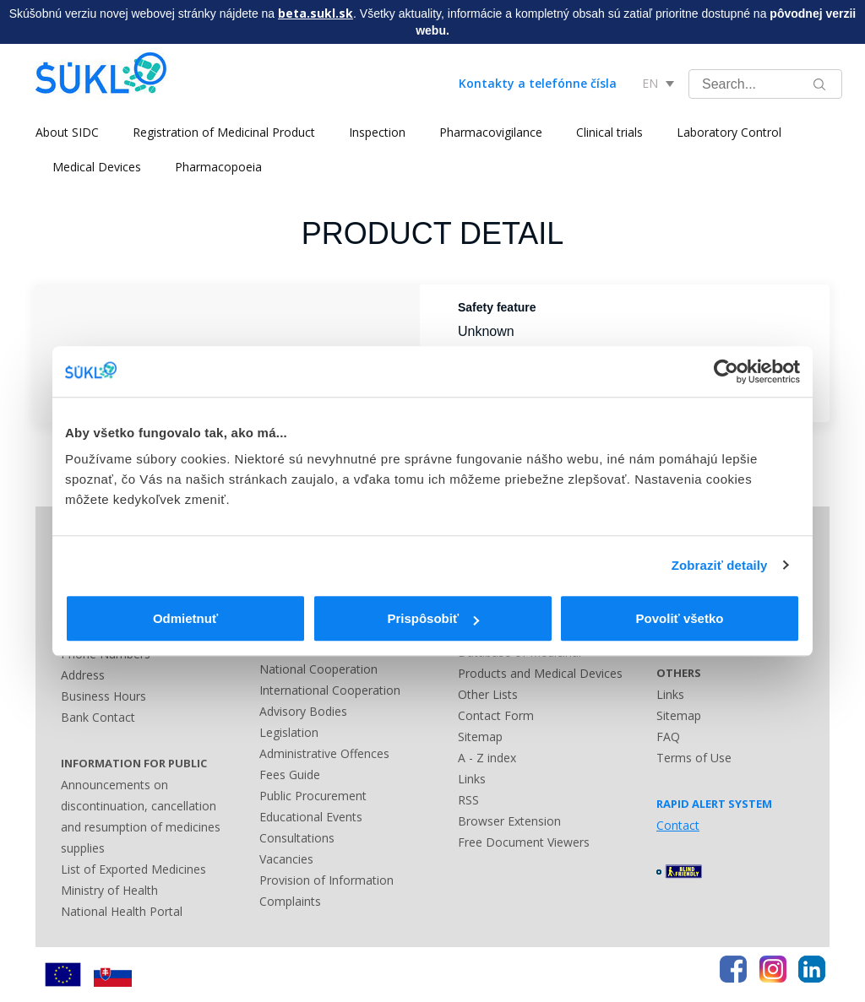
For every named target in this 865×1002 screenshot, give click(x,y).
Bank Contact (98, 717)
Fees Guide (289, 774)
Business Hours (103, 696)
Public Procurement (313, 796)
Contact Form (496, 715)
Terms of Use (694, 758)
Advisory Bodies (303, 711)
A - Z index (487, 758)
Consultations (297, 838)
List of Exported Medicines (133, 869)
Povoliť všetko (680, 618)
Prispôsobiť (433, 618)
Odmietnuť (185, 618)
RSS (468, 800)
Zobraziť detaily (720, 565)
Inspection (377, 132)
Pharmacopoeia (218, 167)
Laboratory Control (729, 132)
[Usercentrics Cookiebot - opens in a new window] (726, 371)
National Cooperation (318, 669)
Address (83, 675)
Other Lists (488, 694)
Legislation (288, 732)
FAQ (668, 736)
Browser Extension (509, 821)
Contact (677, 825)
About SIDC (67, 132)
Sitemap (480, 736)
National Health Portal (121, 911)
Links (472, 779)
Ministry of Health (109, 890)
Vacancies (286, 859)
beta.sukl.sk (315, 13)
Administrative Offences (324, 753)
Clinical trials (609, 132)
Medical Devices (96, 167)
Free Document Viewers (524, 842)
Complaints (290, 901)
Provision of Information (326, 880)
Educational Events (310, 817)
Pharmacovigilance (490, 132)
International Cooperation (329, 690)
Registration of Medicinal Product (224, 132)
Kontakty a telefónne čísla (538, 83)
